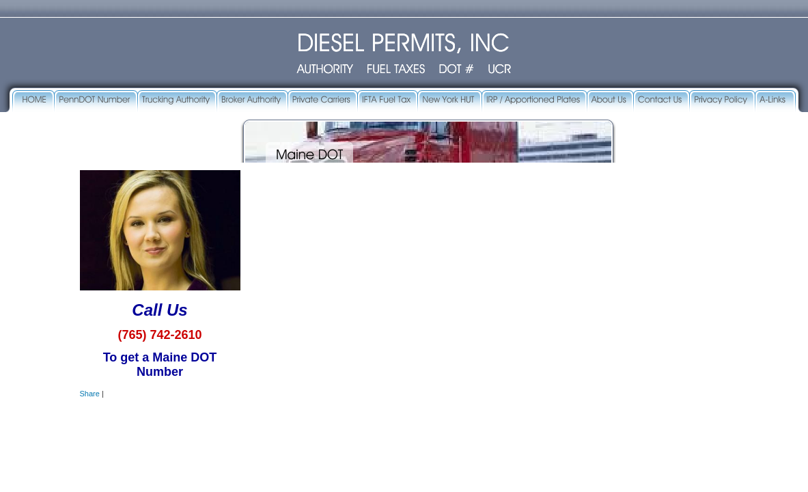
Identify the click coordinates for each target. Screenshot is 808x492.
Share (90, 394)
